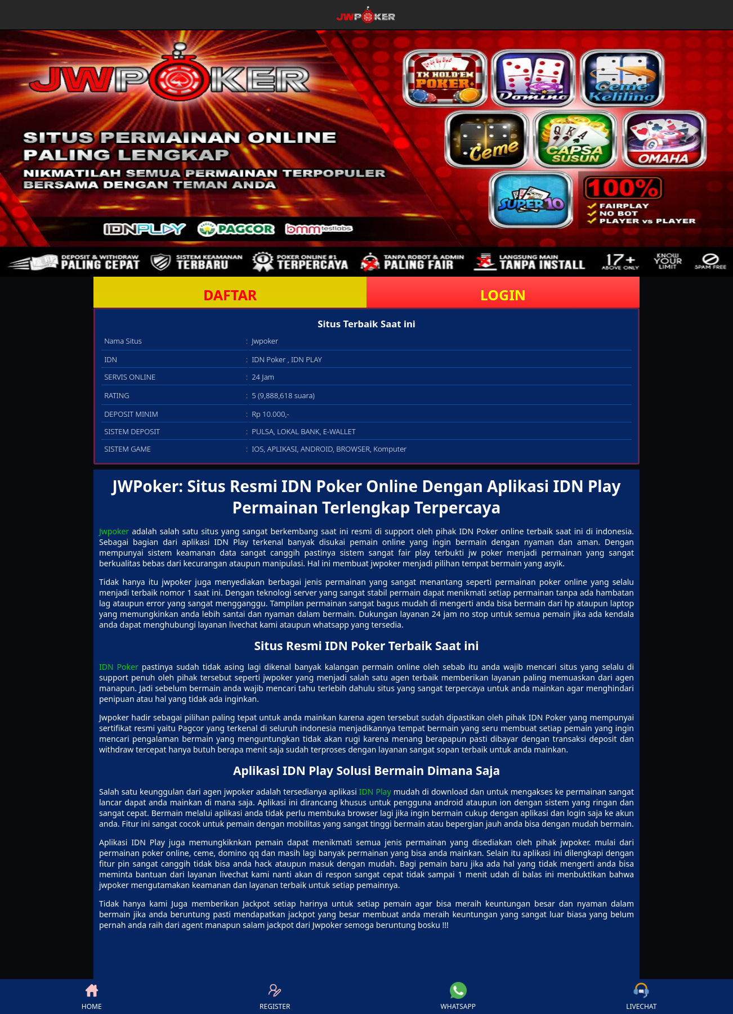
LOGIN (503, 294)
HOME (92, 996)
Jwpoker (114, 531)
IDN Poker (118, 666)
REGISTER (275, 996)
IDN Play (375, 791)
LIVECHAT (641, 996)
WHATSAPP (458, 996)
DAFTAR (230, 294)
